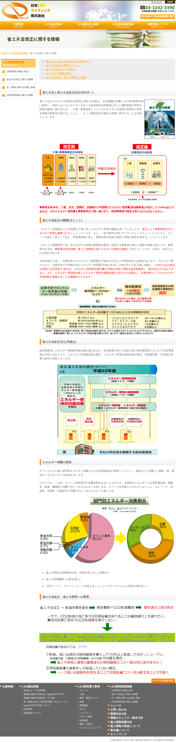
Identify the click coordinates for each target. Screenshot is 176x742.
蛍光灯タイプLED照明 (34, 690)
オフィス (83, 690)
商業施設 (83, 705)
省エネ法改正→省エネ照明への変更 (66, 77)
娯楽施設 (83, 720)
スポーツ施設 (86, 716)
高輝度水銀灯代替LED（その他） (39, 698)
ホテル (82, 709)
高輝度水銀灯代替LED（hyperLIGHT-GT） (44, 694)
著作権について (119, 730)
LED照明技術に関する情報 (20, 95)
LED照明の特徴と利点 (18, 71)
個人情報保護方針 (121, 722)
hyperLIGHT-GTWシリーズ (36, 705)
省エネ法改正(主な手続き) (61, 69)
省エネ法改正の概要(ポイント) (63, 65)
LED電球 (27, 709)
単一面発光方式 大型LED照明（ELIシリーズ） (46, 701)
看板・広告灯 (86, 724)
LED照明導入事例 (89, 686)
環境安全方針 (118, 713)
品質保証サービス (32, 713)
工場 (81, 694)
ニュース (115, 705)
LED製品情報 (30, 686)
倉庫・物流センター (89, 698)
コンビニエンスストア (90, 727)
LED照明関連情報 (19, 53)
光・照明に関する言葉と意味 (21, 87)
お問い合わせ (118, 709)
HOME (4, 53)
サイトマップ (118, 734)
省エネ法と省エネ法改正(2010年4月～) (68, 61)
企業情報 (7, 686)
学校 (81, 701)
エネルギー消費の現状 (58, 73)
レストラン (84, 713)
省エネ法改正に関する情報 (20, 79)
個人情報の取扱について (125, 726)
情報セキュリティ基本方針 (126, 717)
